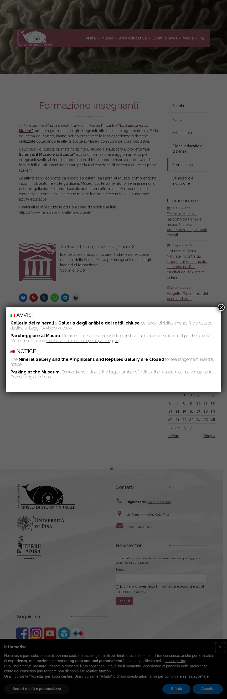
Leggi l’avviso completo (50, 328)
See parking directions (31, 377)
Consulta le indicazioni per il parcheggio (82, 340)
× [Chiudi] (221, 307)
